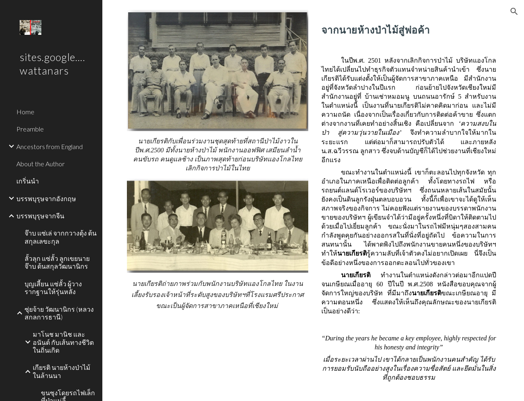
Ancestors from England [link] (49, 146)
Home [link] (25, 112)
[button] (514, 11)
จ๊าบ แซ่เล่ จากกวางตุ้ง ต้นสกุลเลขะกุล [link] (61, 237)
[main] (218, 155)
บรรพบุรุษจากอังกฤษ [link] (46, 198)
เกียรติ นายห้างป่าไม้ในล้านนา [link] (61, 371)
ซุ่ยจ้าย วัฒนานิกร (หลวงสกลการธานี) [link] (59, 313)
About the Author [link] (40, 164)
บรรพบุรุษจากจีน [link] (40, 216)
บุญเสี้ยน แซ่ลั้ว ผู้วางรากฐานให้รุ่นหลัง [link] (53, 287)
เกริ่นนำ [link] (27, 181)
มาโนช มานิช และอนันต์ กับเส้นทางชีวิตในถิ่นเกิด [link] (63, 342)
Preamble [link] (30, 129)
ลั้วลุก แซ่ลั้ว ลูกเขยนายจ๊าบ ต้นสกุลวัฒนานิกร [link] (57, 262)
